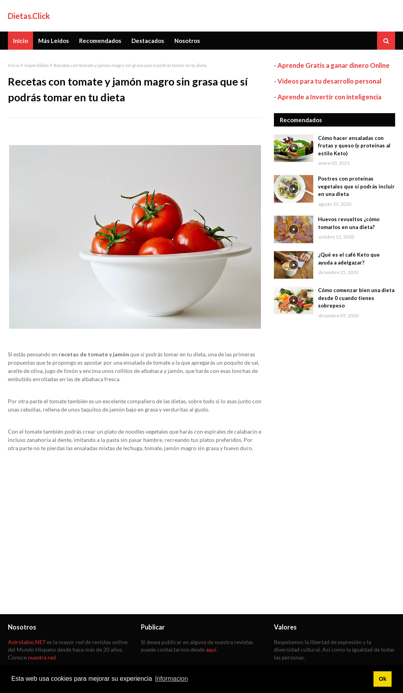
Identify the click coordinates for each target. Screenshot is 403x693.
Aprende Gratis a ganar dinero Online (333, 65)
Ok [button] (382, 679)
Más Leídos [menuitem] (53, 40)
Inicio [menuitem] (20, 40)
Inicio (14, 65)
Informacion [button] (171, 678)
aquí (211, 649)
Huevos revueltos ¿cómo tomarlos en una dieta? (348, 223)
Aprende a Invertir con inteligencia (329, 97)
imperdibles (36, 65)
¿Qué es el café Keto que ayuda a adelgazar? (349, 258)
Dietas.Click (29, 15)
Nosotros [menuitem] (187, 40)
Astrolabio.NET (27, 642)
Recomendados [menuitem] (100, 40)
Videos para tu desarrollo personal (329, 81)
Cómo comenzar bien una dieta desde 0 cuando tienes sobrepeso (356, 298)
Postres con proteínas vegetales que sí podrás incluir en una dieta (356, 186)
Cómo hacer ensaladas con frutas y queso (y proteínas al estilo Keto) (354, 145)
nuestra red (42, 657)
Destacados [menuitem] (147, 40)
